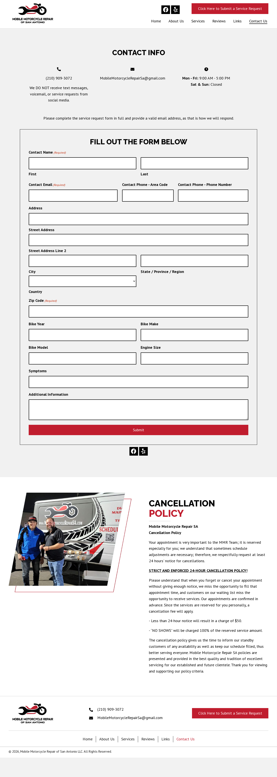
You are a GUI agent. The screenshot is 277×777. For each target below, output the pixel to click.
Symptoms (38, 366)
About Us (107, 734)
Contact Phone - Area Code (145, 184)
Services (128, 734)
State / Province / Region (162, 268)
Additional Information (48, 389)
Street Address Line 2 (47, 248)
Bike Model (38, 343)
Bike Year (36, 320)
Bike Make (149, 320)
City (32, 268)
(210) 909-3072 (59, 78)
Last (144, 173)
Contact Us (185, 734)
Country (35, 289)
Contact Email (47, 184)
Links (165, 734)
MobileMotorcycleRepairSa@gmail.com (132, 78)
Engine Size (151, 343)
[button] (165, 9)
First (32, 173)
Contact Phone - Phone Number (205, 184)
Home (88, 734)
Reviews (148, 734)
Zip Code (43, 298)
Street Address (41, 228)
